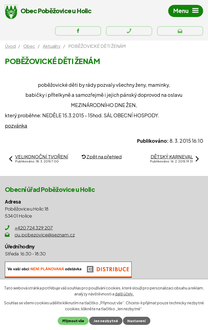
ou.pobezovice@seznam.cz (45, 235)
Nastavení (136, 321)
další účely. (124, 293)
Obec (29, 46)
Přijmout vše (73, 321)
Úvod (10, 46)
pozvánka (16, 125)
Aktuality (51, 46)
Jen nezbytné (105, 321)
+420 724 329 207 (34, 228)
